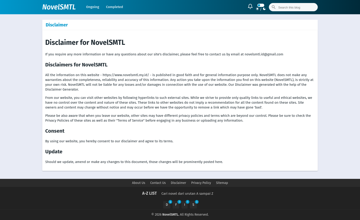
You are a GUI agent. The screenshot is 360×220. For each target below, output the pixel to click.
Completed (114, 7)
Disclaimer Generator (61, 89)
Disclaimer (178, 183)
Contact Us (158, 183)
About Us (138, 183)
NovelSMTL (59, 7)
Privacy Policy (201, 183)
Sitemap (222, 183)
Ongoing (92, 7)
